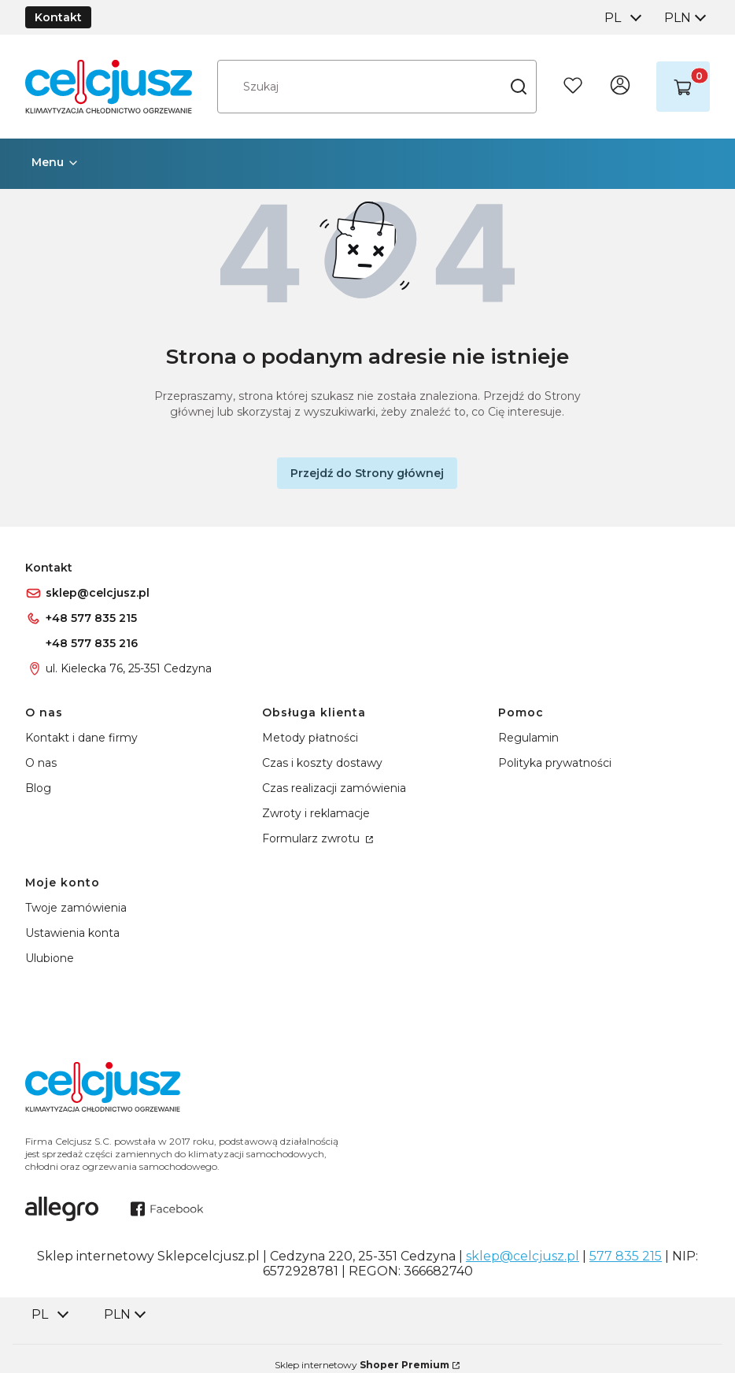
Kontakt (58, 17)
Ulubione (49, 958)
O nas (41, 763)
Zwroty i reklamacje (316, 813)
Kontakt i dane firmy (81, 738)
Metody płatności (310, 738)
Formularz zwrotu (312, 838)
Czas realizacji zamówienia (334, 788)
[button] (518, 86)
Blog (38, 788)
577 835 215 (625, 1256)
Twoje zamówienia (76, 908)
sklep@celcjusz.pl (98, 593)
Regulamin (528, 738)
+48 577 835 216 (92, 643)
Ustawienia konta (72, 933)
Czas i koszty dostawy (322, 763)
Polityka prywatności (554, 763)
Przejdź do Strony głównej (367, 473)
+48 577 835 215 (91, 618)
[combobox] (621, 17)
